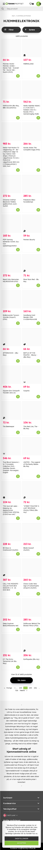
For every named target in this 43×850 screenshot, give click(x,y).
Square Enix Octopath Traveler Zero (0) (11, 392)
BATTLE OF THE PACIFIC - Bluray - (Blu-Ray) (30, 355)
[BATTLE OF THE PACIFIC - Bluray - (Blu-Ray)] (32, 337)
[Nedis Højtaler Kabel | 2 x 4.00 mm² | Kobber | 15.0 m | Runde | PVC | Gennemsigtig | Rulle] (32, 90)
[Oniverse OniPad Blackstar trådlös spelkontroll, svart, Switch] (11, 184)
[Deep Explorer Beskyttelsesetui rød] (11, 608)
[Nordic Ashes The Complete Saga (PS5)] (32, 132)
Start (13, 16)
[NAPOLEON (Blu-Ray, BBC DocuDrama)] (11, 90)
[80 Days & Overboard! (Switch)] (11, 532)
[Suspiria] (32, 375)
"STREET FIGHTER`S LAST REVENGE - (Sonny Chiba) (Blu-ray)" (31, 509)
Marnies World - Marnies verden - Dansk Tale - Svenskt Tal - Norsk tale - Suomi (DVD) (11, 68)
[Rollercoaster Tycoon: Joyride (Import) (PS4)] (11, 299)
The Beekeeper (8, 426)
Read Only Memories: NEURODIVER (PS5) (11, 280)
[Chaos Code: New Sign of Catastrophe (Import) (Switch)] (32, 568)
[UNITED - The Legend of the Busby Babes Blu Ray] (32, 446)
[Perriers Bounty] (32, 224)
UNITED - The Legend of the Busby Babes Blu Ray (31, 464)
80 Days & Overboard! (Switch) (10, 549)
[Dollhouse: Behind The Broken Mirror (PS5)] (32, 608)
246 (35, 688)
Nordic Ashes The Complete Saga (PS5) (31, 149)
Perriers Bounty (29, 240)
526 (16, 690)
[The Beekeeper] (11, 410)
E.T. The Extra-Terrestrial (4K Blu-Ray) (10, 661)
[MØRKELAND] (32, 48)
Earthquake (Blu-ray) (31, 659)
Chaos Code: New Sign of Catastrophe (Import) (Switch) (31, 586)
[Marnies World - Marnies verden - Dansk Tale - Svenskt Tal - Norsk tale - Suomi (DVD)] (11, 48)
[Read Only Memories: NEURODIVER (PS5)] (11, 263)
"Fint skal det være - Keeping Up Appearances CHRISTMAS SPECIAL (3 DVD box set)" (11, 510)
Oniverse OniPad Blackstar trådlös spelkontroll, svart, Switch (10, 203)
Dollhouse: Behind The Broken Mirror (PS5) (31, 625)
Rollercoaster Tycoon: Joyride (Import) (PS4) (11, 317)
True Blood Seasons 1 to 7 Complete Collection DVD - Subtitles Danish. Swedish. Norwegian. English (11, 467)
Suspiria (26, 391)
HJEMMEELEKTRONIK (23, 16)
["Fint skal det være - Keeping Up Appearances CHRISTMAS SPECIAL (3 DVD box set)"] (11, 490)
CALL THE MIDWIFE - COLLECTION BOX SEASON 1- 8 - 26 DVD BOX (11, 587)
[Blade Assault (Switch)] (32, 532)
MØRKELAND (28, 64)
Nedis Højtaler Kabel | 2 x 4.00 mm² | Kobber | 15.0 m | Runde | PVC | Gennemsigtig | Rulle (31, 110)
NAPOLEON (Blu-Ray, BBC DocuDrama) (11, 107)
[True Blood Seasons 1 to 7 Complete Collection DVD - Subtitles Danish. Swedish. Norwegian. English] (11, 446)
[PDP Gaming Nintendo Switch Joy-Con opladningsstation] (11, 224)
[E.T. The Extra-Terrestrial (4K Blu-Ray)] (11, 643)
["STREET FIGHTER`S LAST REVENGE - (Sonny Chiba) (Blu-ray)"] (32, 490)
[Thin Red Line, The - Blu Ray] (32, 410)
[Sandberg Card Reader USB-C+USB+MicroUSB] (32, 299)
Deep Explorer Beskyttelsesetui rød (10, 625)
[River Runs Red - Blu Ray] (32, 263)
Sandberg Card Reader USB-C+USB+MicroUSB (30, 317)
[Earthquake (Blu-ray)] (32, 643)
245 (30, 688)
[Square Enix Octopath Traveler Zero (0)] (11, 375)
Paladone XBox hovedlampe (29, 201)
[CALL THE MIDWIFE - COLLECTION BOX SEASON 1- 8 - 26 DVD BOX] (11, 568)
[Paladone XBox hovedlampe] (32, 184)
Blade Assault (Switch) (28, 549)
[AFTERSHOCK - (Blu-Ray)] (11, 337)
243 (20, 688)
